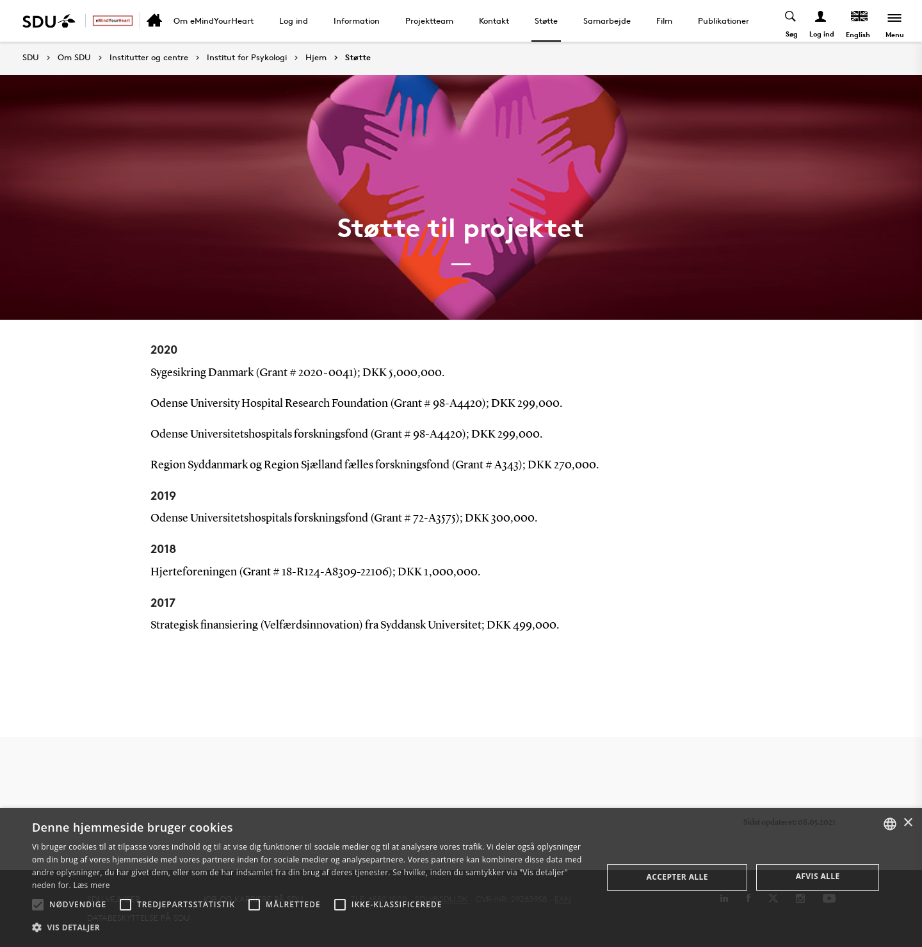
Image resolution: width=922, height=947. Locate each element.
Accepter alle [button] (677, 876)
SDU (30, 57)
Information (357, 20)
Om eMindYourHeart (214, 20)
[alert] (461, 877)
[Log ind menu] (821, 21)
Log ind (293, 20)
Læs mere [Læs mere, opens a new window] (91, 885)
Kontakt (494, 20)
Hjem (316, 57)
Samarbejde (607, 20)
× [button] (907, 823)
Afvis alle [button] (818, 876)
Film (664, 20)
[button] (38, 905)
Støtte (546, 20)
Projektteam (429, 20)
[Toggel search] (791, 21)
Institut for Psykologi (247, 57)
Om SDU (74, 57)
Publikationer (723, 20)
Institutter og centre (148, 57)
